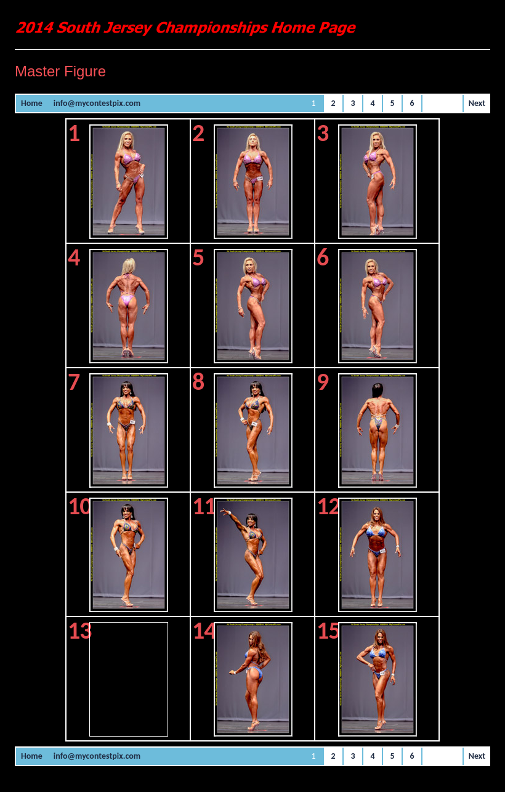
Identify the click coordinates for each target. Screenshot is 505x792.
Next (477, 103)
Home (31, 103)
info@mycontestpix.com (97, 103)
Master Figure (60, 71)
